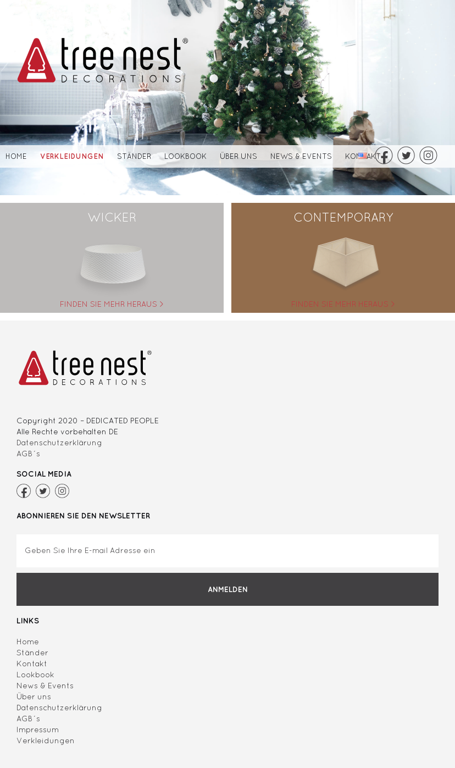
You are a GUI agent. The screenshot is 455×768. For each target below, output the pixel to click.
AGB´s (28, 453)
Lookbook (185, 156)
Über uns (238, 156)
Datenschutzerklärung (59, 442)
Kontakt (31, 663)
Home (16, 156)
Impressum (37, 729)
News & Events (301, 156)
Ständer (134, 156)
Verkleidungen (72, 156)
